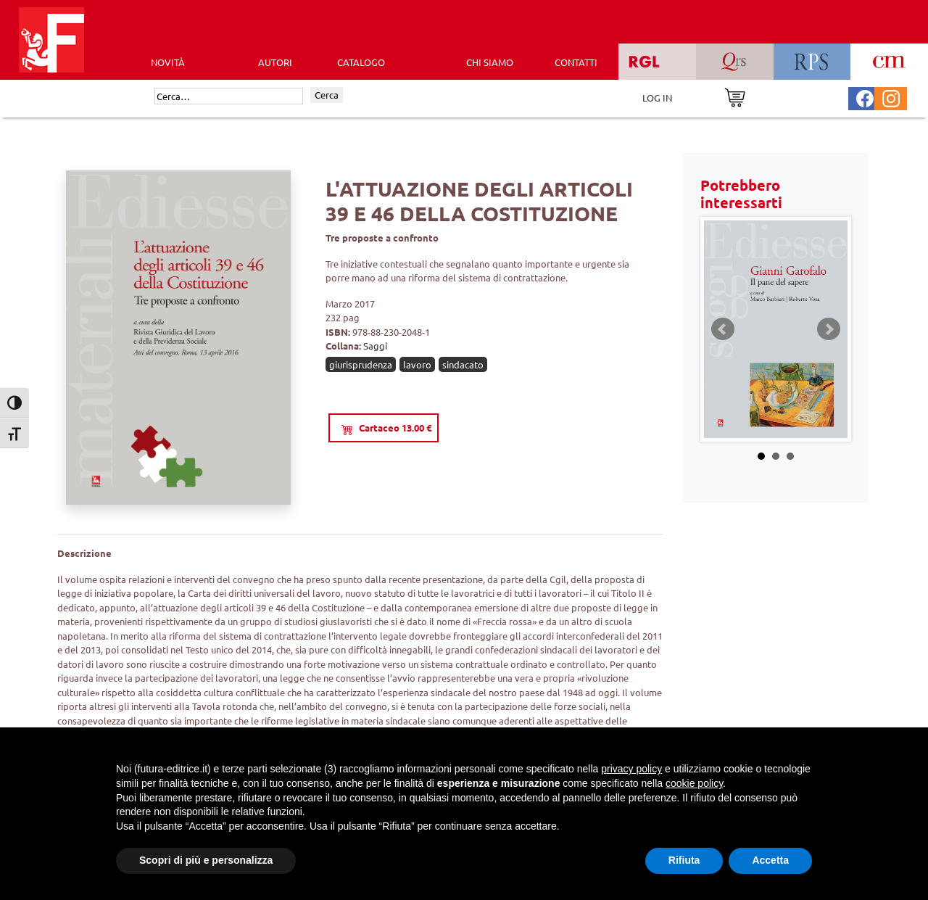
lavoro (417, 364)
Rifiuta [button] (684, 860)
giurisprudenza (360, 364)
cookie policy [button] (694, 783)
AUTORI (275, 62)
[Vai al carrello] (734, 96)
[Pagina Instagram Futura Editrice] (891, 97)
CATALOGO (361, 62)
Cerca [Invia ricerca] (327, 94)
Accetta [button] (770, 860)
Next (828, 329)
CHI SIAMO (489, 62)
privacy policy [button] (631, 769)
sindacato (463, 364)
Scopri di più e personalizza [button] (206, 860)
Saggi (375, 345)
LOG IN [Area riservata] (657, 97)
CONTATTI (576, 62)
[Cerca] (228, 96)
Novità (168, 62)
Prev (722, 329)
